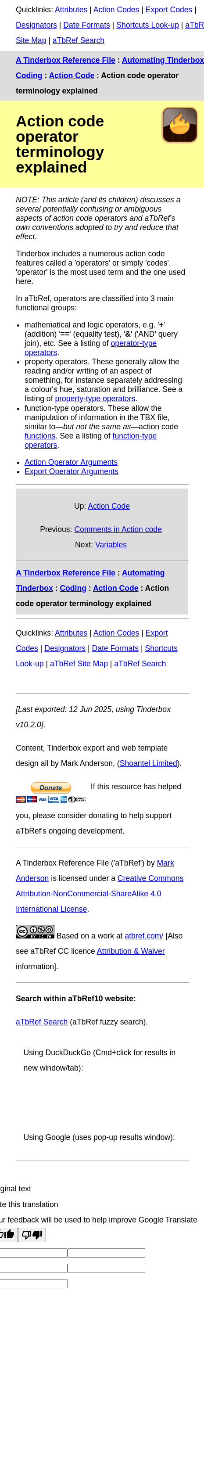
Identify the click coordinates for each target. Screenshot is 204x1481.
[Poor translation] (32, 1235)
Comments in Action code (118, 529)
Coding (29, 75)
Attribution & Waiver (131, 951)
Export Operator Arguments (71, 471)
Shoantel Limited (148, 763)
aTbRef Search (78, 40)
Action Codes (116, 9)
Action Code (72, 75)
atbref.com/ (144, 935)
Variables (111, 544)
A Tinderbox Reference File (65, 60)
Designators (36, 25)
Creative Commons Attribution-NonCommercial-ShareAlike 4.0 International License (99, 893)
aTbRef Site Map (79, 663)
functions (40, 435)
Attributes (71, 9)
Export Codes (169, 9)
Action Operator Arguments (71, 462)
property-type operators (95, 398)
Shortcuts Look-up (147, 25)
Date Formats (86, 25)
